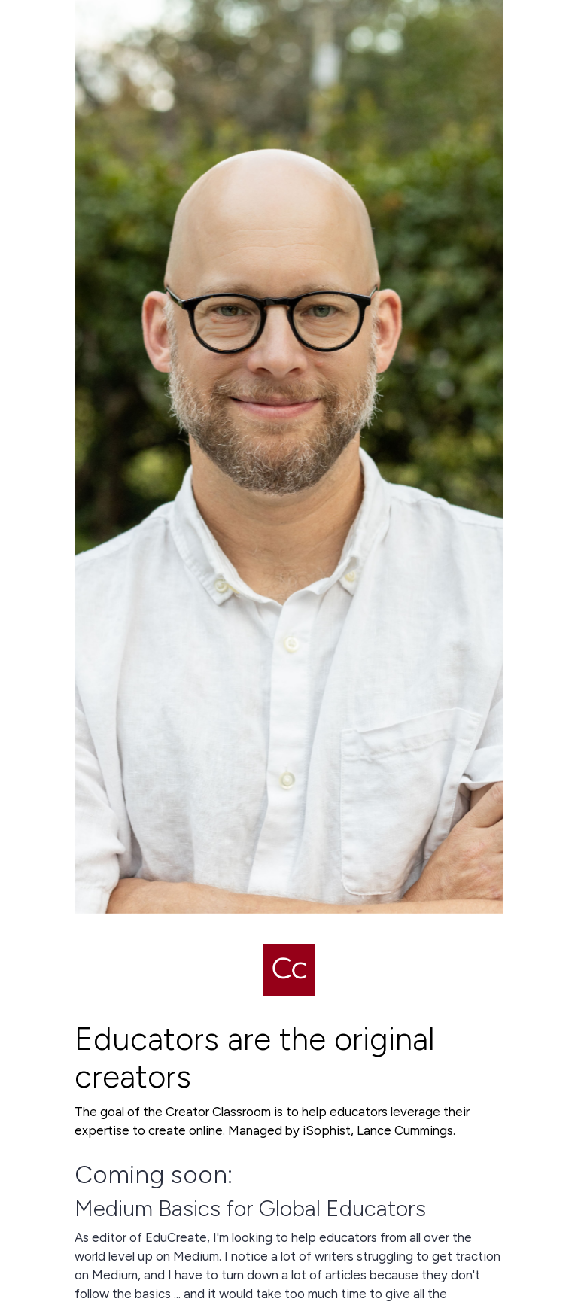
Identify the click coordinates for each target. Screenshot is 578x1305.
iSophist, (328, 1130)
